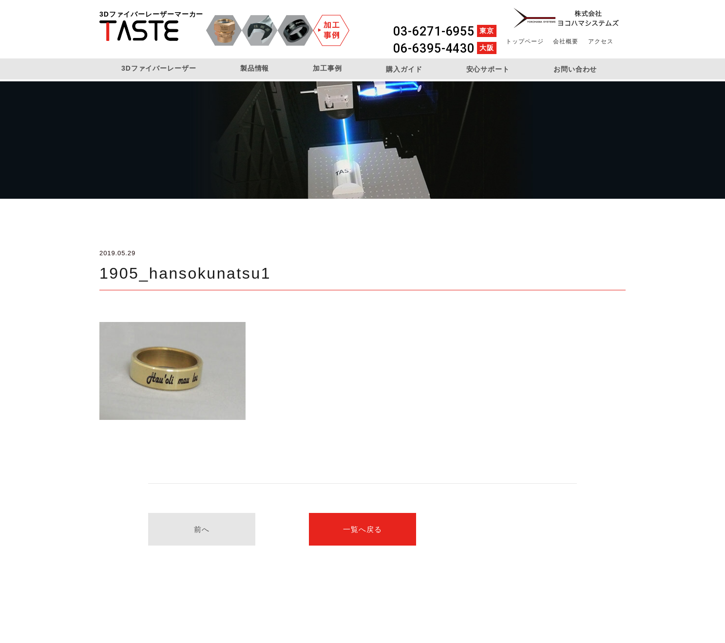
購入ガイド (404, 69)
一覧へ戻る (362, 529)
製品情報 (254, 68)
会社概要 (565, 41)
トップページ (524, 41)
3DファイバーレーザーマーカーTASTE (138, 30)
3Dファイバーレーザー (158, 68)
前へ (202, 529)
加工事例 (327, 68)
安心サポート (488, 69)
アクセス (600, 41)
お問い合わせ (575, 69)
